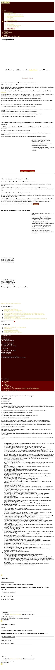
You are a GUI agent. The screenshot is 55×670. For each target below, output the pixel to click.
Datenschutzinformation (15, 616)
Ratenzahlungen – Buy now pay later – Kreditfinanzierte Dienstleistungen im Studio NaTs (25, 318)
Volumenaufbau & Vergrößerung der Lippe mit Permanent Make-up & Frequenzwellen (24, 314)
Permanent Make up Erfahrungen (11, 331)
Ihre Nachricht (7, 599)
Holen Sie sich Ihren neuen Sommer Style (11, 303)
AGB (5, 382)
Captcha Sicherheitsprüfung (7, 619)
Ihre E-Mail (7, 596)
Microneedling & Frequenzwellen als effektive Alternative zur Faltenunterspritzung (23, 313)
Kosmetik (6, 21)
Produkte (6, 33)
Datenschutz (6, 385)
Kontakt (5, 35)
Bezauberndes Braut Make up (11, 309)
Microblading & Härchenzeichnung (15, 16)
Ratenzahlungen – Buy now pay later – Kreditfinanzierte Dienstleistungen (21, 388)
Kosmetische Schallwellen (13, 27)
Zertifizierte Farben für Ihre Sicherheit (13, 310)
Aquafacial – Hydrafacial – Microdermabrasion (15, 327)
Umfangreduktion (11, 28)
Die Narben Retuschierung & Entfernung (13, 312)
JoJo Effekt (33, 70)
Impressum (6, 381)
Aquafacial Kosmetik (12, 22)
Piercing (6, 31)
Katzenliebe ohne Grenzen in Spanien (13, 332)
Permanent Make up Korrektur (11, 330)
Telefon (6, 642)
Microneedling (10, 24)
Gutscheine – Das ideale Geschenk (12, 36)
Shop (5, 10)
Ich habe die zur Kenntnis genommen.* (19, 616)
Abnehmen (3, 92)
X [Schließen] (1, 575)
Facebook (3, 581)
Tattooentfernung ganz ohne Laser (12, 317)
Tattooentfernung (8, 32)
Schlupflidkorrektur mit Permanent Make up (14, 316)
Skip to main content (6, 1)
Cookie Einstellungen (9, 386)
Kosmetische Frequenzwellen (14, 25)
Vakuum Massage (11, 29)
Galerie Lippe (10, 17)
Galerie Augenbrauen (12, 20)
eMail (14, 345)
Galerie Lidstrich (11, 18)
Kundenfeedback (8, 328)
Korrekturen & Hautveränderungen (15, 14)
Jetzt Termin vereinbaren (27, 171)
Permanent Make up (8, 12)
